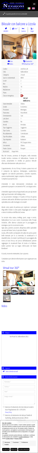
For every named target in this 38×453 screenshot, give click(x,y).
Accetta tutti (6, 449)
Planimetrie (27, 61)
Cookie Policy (9, 438)
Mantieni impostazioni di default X (27, 422)
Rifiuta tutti (14, 449)
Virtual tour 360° (28, 64)
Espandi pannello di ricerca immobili (15, 14)
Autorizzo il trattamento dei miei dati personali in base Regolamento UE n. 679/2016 (18, 409)
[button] (4, 46)
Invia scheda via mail (10, 371)
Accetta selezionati (24, 449)
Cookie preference (24, 437)
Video (10, 64)
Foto (10, 61)
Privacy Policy (8, 412)
